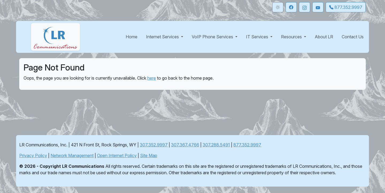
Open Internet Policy (117, 155)
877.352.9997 (247, 144)
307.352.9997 (154, 144)
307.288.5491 (216, 144)
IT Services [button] (257, 36)
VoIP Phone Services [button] (213, 36)
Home (131, 36)
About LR (324, 36)
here (151, 78)
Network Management (72, 155)
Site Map (148, 155)
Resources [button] (292, 36)
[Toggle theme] (277, 7)
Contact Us (353, 36)
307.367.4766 (185, 144)
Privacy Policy (33, 155)
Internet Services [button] (163, 36)
